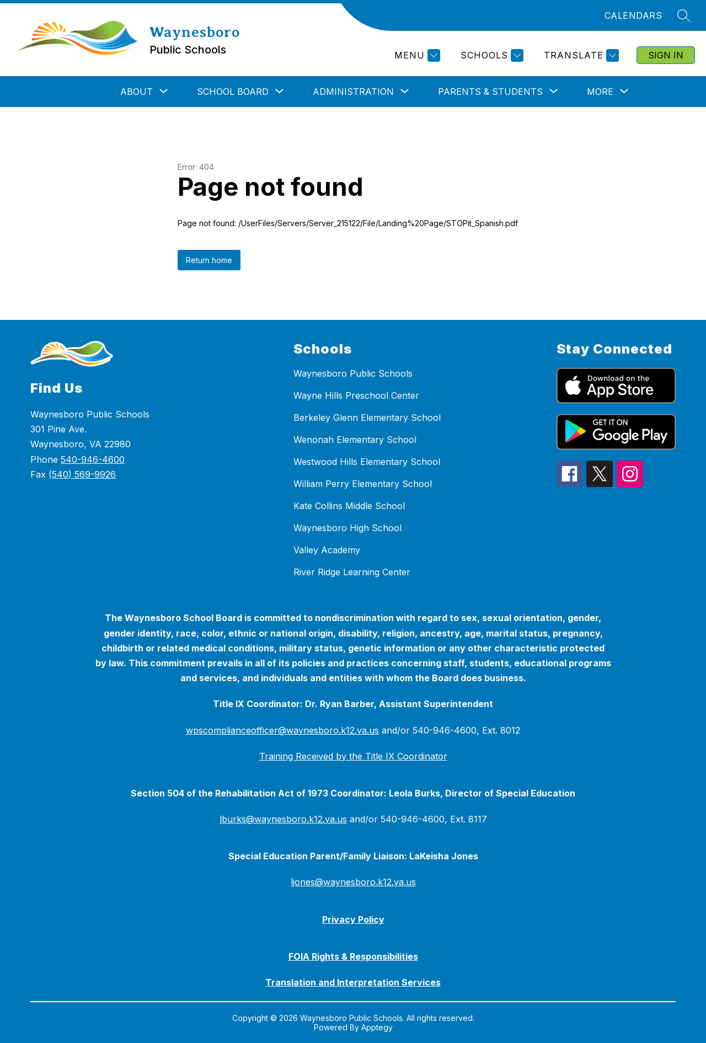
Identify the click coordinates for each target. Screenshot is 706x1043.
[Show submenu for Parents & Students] (490, 91)
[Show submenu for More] (600, 91)
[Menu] (416, 55)
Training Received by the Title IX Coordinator (353, 756)
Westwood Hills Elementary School (366, 461)
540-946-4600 (93, 459)
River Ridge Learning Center (351, 571)
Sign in (665, 55)
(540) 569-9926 (82, 474)
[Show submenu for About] (136, 91)
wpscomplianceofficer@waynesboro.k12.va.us (282, 730)
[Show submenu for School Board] (233, 91)
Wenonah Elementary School (354, 439)
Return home (209, 260)
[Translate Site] (580, 55)
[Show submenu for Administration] (353, 91)
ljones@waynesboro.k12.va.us (353, 881)
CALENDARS (633, 15)
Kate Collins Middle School (349, 505)
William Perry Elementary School (362, 483)
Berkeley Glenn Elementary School (367, 417)
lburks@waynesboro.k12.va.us (283, 819)
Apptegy (377, 1027)
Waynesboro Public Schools (353, 373)
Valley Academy (326, 549)
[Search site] (684, 15)
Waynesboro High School (347, 527)
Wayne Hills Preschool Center (356, 395)
